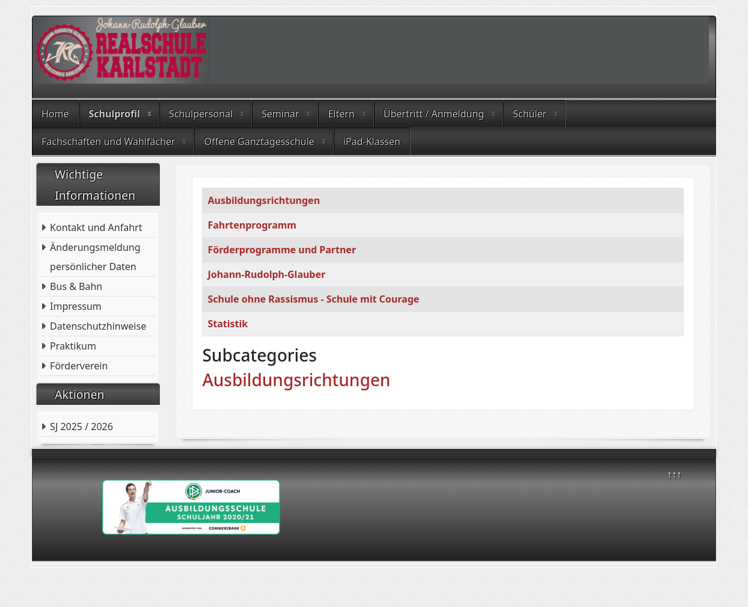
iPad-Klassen (371, 141)
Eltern (341, 113)
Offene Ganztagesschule (259, 141)
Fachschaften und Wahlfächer (108, 141)
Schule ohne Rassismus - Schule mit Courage (313, 299)
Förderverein (79, 365)
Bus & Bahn (76, 286)
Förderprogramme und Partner (281, 249)
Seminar (280, 113)
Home (55, 113)
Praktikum (73, 346)
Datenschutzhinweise (98, 326)
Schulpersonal (201, 113)
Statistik (227, 323)
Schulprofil (114, 113)
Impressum (76, 306)
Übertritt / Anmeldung (434, 113)
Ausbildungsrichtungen (263, 200)
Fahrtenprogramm (251, 225)
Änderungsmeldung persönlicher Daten (95, 257)
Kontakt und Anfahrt (96, 227)
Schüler (530, 113)
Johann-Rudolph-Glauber (266, 274)
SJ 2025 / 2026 (81, 426)
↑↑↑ (674, 474)
